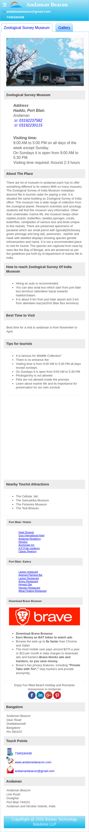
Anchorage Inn (26, 545)
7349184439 (23, 753)
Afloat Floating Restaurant (33, 591)
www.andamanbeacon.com (33, 762)
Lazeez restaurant (28, 572)
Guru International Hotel (31, 535)
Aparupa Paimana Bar (30, 575)
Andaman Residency (30, 539)
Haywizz (23, 542)
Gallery (64, 28)
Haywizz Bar (25, 584)
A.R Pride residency (29, 548)
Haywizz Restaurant (29, 588)
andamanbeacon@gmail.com (35, 771)
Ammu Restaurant (28, 581)
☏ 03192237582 (27, 120)
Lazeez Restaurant (29, 578)
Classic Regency (28, 551)
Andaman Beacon (47, 4)
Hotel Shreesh (26, 532)
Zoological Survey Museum (27, 28)
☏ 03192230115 (27, 125)
